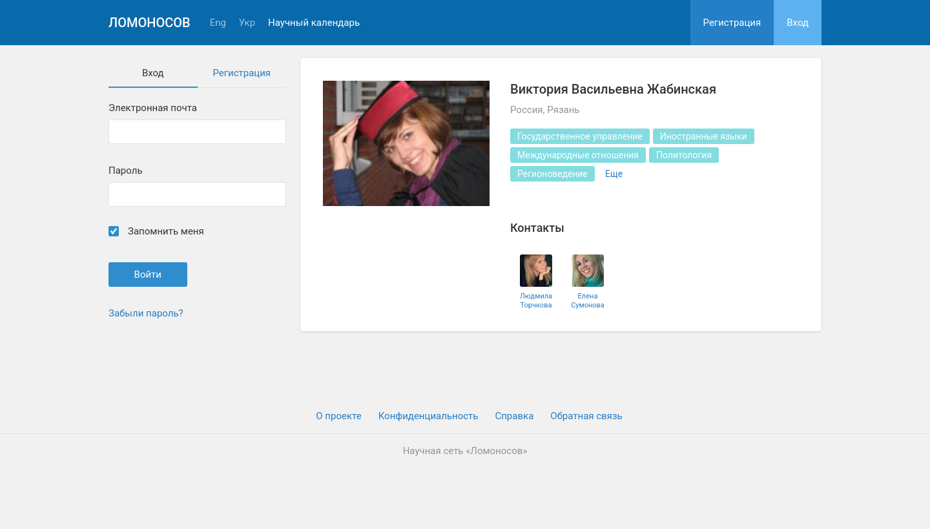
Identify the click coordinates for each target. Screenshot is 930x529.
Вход (798, 22)
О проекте (338, 416)
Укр (247, 23)
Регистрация (732, 22)
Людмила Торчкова (536, 300)
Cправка (514, 416)
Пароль (125, 171)
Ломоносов (149, 22)
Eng (218, 23)
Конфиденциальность (428, 416)
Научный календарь (314, 23)
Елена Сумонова (587, 300)
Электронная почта (152, 108)
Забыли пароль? (145, 313)
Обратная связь (586, 416)
